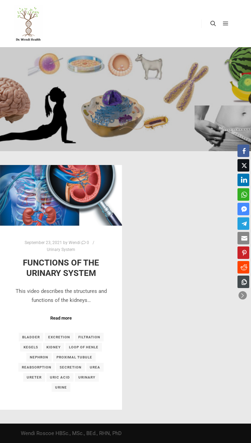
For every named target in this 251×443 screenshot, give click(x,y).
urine (61, 387)
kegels (31, 347)
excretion (59, 337)
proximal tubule (74, 357)
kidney (53, 347)
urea (95, 367)
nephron (39, 357)
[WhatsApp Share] (243, 194)
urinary (86, 377)
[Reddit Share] (243, 267)
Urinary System (61, 249)
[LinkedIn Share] (243, 180)
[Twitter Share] (243, 165)
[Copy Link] (243, 282)
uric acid (60, 377)
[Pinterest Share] (243, 252)
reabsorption (36, 367)
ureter (34, 377)
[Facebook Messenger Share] (243, 209)
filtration (89, 337)
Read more (61, 318)
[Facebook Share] (243, 151)
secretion (70, 367)
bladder (31, 337)
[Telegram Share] (243, 223)
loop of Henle (83, 347)
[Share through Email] (243, 238)
